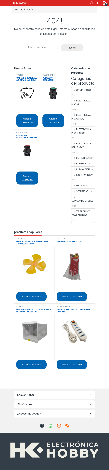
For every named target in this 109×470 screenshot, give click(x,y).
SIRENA (19, 306)
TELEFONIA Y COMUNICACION (80, 213)
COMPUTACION (81, 90)
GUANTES (61, 238)
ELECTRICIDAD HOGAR (81, 102)
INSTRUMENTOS (82, 175)
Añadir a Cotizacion (27, 120)
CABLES (19, 75)
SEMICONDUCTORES (82, 199)
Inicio (16, 9)
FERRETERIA (80, 157)
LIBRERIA (78, 185)
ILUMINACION (80, 169)
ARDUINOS (21, 238)
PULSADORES (48, 75)
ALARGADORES (63, 306)
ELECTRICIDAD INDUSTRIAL (81, 116)
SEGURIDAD (79, 191)
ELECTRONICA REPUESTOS (81, 145)
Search (91, 3)
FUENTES (78, 163)
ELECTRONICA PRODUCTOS (81, 131)
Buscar (72, 47)
